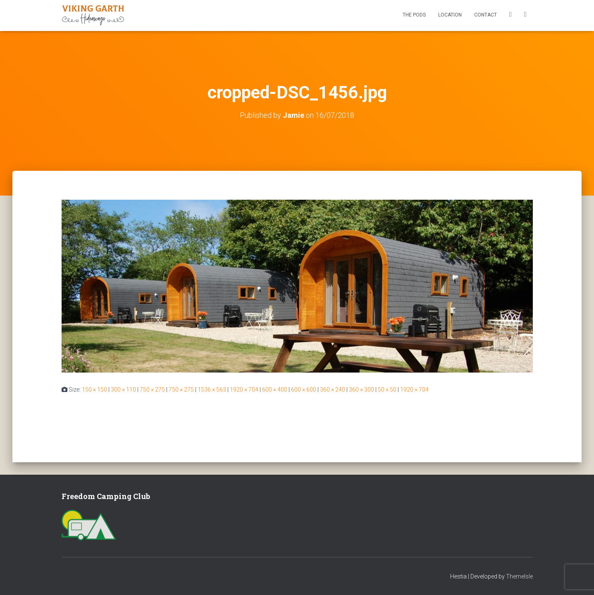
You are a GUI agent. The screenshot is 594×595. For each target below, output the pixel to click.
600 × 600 (303, 389)
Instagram (525, 15)
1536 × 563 (212, 389)
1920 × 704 (244, 389)
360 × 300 (361, 389)
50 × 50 (387, 389)
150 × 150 (94, 389)
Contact (485, 15)
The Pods (414, 15)
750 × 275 (152, 389)
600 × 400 (274, 389)
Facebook (510, 15)
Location (450, 15)
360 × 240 (332, 389)
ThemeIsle (519, 576)
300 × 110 (123, 389)
